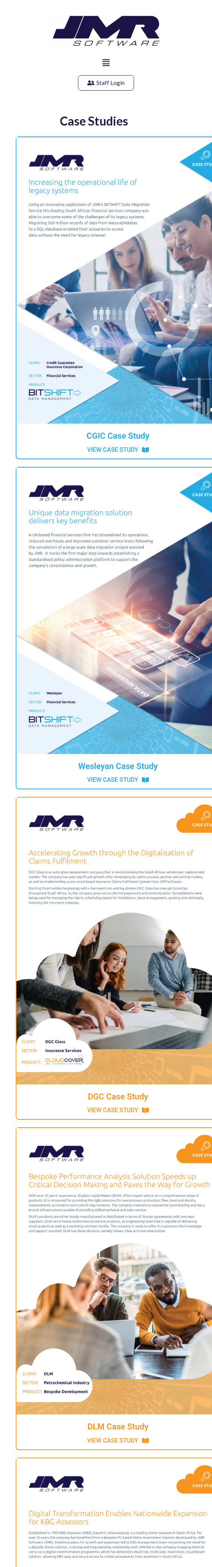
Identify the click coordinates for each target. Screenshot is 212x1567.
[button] (106, 63)
